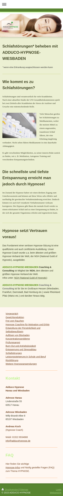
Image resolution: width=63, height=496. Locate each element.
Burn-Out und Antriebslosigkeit (21, 346)
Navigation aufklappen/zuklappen (31, 4)
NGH (16, 278)
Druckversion (10, 489)
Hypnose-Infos (13, 467)
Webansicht (55, 492)
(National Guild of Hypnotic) (33, 278)
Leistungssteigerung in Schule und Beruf (26, 356)
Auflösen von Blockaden (18, 335)
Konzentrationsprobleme (18, 338)
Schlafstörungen (14, 353)
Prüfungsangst (13, 342)
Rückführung (12, 360)
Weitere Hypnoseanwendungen (21, 364)
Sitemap (24, 489)
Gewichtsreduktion (15, 317)
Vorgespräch (12, 313)
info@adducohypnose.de (18, 441)
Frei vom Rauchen (15, 321)
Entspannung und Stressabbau (21, 349)
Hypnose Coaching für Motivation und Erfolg (27, 324)
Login (58, 489)
